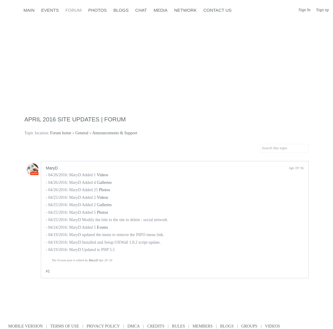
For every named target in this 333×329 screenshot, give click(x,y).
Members (203, 326)
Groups (249, 326)
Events (102, 227)
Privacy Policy (103, 326)
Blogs (227, 326)
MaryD (52, 168)
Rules (178, 326)
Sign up (322, 10)
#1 (48, 271)
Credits (155, 326)
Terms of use (64, 326)
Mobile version (25, 326)
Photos (104, 190)
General (81, 133)
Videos (102, 175)
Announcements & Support (114, 133)
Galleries (104, 182)
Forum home (60, 133)
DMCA (133, 326)
